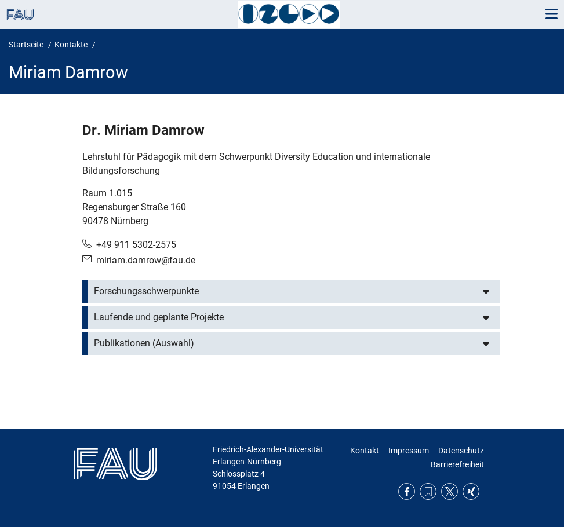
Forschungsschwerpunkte (146, 291)
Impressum (408, 450)
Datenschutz (461, 450)
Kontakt (364, 450)
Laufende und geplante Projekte (159, 317)
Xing (471, 491)
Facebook (406, 491)
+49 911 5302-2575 (136, 244)
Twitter (449, 491)
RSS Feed (428, 491)
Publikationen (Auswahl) (144, 343)
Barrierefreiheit (457, 464)
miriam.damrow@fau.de (145, 260)
